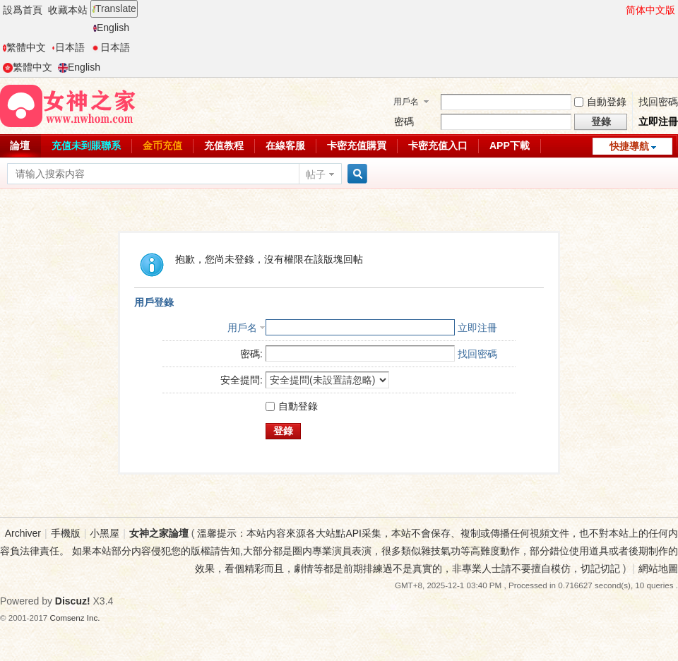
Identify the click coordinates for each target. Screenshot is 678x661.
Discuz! (72, 601)
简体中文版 (650, 10)
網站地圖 (658, 568)
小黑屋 (104, 533)
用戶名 (406, 102)
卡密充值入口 (438, 145)
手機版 (66, 533)
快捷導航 (629, 146)
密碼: (251, 353)
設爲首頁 (22, 10)
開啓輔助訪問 (619, 10)
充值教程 (224, 145)
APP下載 (509, 145)
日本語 (68, 47)
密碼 (404, 121)
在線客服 (285, 145)
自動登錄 (600, 101)
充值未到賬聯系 (86, 145)
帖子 (316, 174)
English (111, 27)
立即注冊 (658, 121)
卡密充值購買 (356, 145)
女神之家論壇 (159, 533)
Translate (114, 8)
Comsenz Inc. (75, 617)
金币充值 (162, 145)
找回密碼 (658, 101)
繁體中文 (24, 47)
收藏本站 (68, 10)
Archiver (23, 533)
